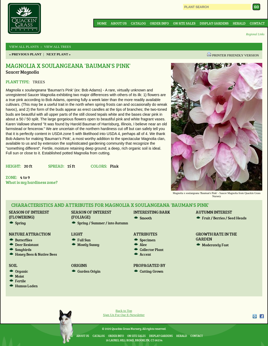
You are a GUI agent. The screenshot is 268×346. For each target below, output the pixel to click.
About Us (119, 23)
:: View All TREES (55, 47)
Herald (239, 23)
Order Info (159, 23)
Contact (257, 23)
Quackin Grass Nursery (24, 19)
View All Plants (24, 47)
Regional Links (255, 34)
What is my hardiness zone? (32, 182)
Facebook (261, 316)
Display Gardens (214, 23)
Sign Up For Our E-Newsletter (124, 315)
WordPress (254, 316)
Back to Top (123, 311)
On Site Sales (184, 23)
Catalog (138, 23)
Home (102, 23)
